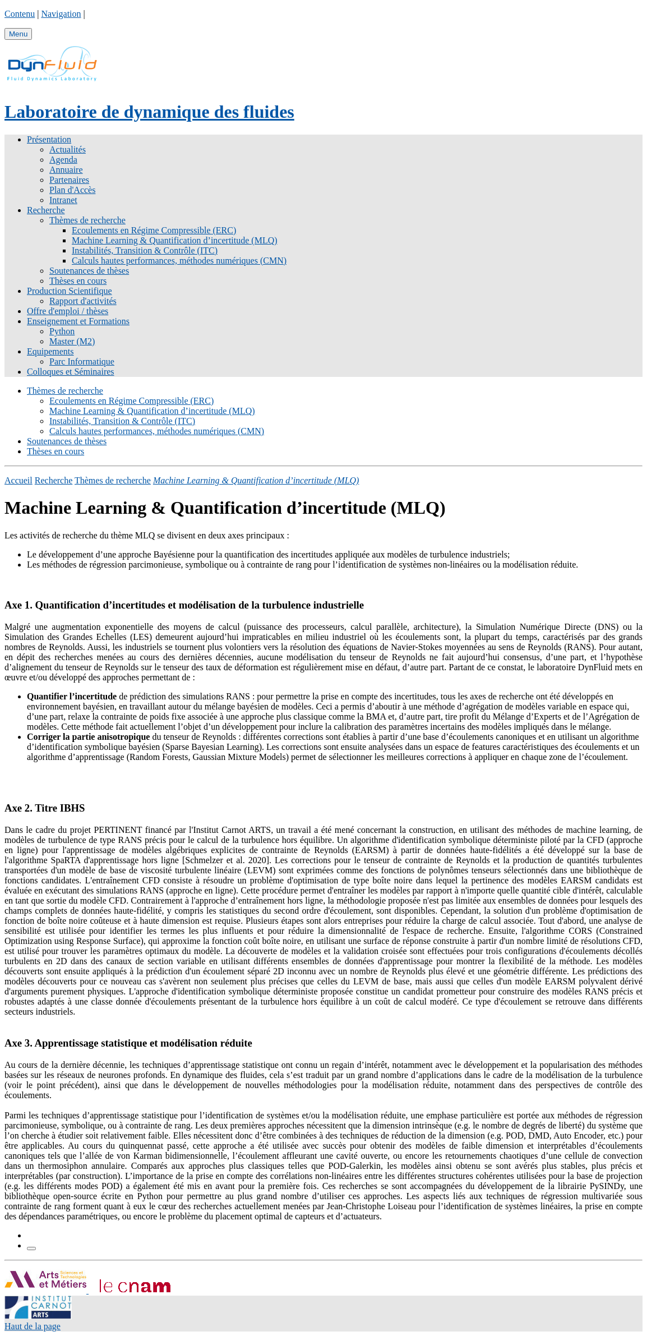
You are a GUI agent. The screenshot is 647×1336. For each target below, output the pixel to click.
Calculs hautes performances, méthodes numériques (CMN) (179, 260)
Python (62, 331)
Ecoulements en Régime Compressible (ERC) (154, 230)
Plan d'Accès (72, 190)
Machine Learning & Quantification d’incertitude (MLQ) (175, 240)
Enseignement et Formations (78, 321)
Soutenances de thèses (89, 270)
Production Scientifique (69, 291)
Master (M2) (72, 341)
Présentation (49, 139)
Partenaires (69, 180)
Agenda (63, 159)
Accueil (18, 480)
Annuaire (66, 169)
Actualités (67, 149)
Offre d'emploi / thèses (67, 311)
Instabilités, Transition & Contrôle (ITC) (145, 250)
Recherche (46, 210)
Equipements (50, 351)
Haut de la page (32, 1326)
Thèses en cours (78, 280)
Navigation (61, 14)
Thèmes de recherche (87, 220)
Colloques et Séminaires (70, 371)
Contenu (19, 14)
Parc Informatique (81, 361)
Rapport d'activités (83, 301)
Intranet (63, 200)
